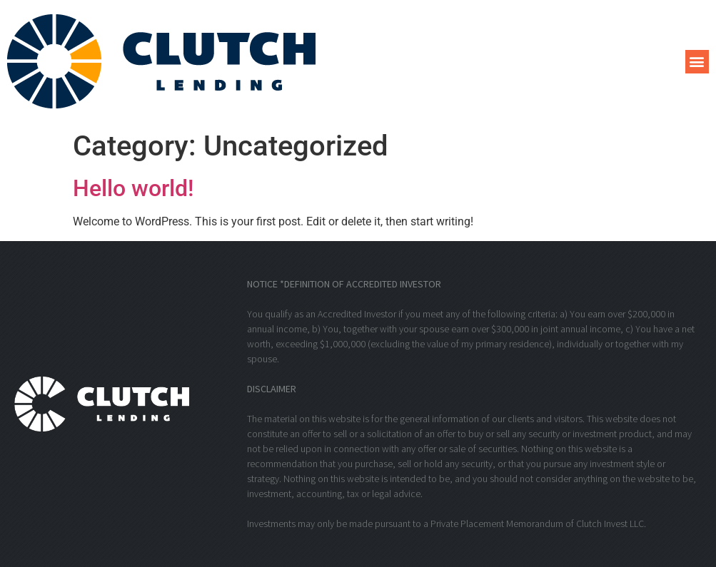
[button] (697, 61)
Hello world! (133, 188)
